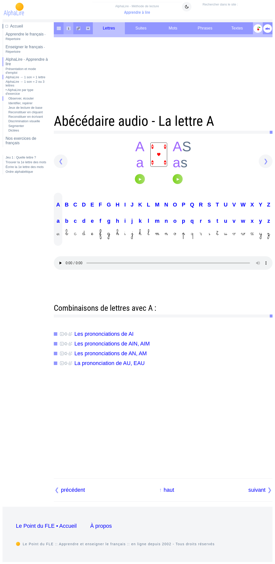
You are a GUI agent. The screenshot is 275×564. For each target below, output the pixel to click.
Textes (237, 28)
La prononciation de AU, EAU (102, 363)
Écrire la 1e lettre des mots (25, 167)
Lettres (109, 28)
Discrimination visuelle (24, 121)
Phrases (205, 28)
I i (125, 221)
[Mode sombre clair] (186, 7)
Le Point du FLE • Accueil (46, 526)
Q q (192, 221)
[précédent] (61, 161)
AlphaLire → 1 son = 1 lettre (25, 77)
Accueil (16, 26)
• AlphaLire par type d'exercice (19, 92)
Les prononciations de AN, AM (103, 353)
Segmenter (16, 126)
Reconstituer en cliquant (25, 112)
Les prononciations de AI (97, 334)
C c (75, 221)
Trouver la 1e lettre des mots (26, 162)
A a (58, 221)
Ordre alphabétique (19, 172)
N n (166, 221)
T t (217, 221)
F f (100, 221)
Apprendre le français (26, 36)
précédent (73, 490)
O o (175, 221)
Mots (173, 28)
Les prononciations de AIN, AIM (105, 343)
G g (109, 221)
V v (234, 221)
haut (169, 490)
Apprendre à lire (137, 9)
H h (118, 221)
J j (132, 221)
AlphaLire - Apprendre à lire (27, 61)
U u (226, 221)
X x (252, 221)
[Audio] (140, 179)
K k (140, 221)
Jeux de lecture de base (25, 108)
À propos (101, 526)
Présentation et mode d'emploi (21, 70)
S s (209, 221)
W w (242, 221)
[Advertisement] (26, 257)
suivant (256, 490)
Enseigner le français (25, 49)
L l (148, 221)
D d (84, 221)
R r (201, 221)
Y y (260, 221)
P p (183, 221)
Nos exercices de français (21, 140)
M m (157, 221)
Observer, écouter (21, 98)
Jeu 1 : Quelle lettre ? (21, 157)
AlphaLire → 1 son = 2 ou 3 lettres (25, 83)
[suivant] (265, 161)
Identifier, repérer (20, 103)
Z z (268, 221)
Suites (140, 28)
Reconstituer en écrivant (25, 116)
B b (67, 221)
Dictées (13, 130)
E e (92, 221)
